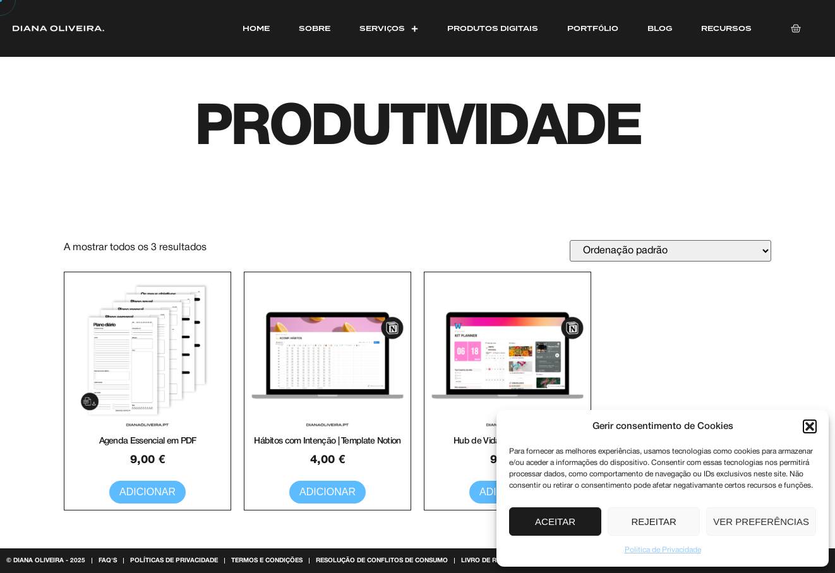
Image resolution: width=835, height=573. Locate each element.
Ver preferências (761, 521)
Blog (659, 28)
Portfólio (592, 28)
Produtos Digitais (492, 28)
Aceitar (555, 521)
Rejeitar (654, 521)
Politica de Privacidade (663, 549)
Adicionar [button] (147, 491)
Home (256, 28)
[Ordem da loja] (670, 251)
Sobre (314, 28)
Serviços (388, 28)
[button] (809, 426)
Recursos (726, 28)
